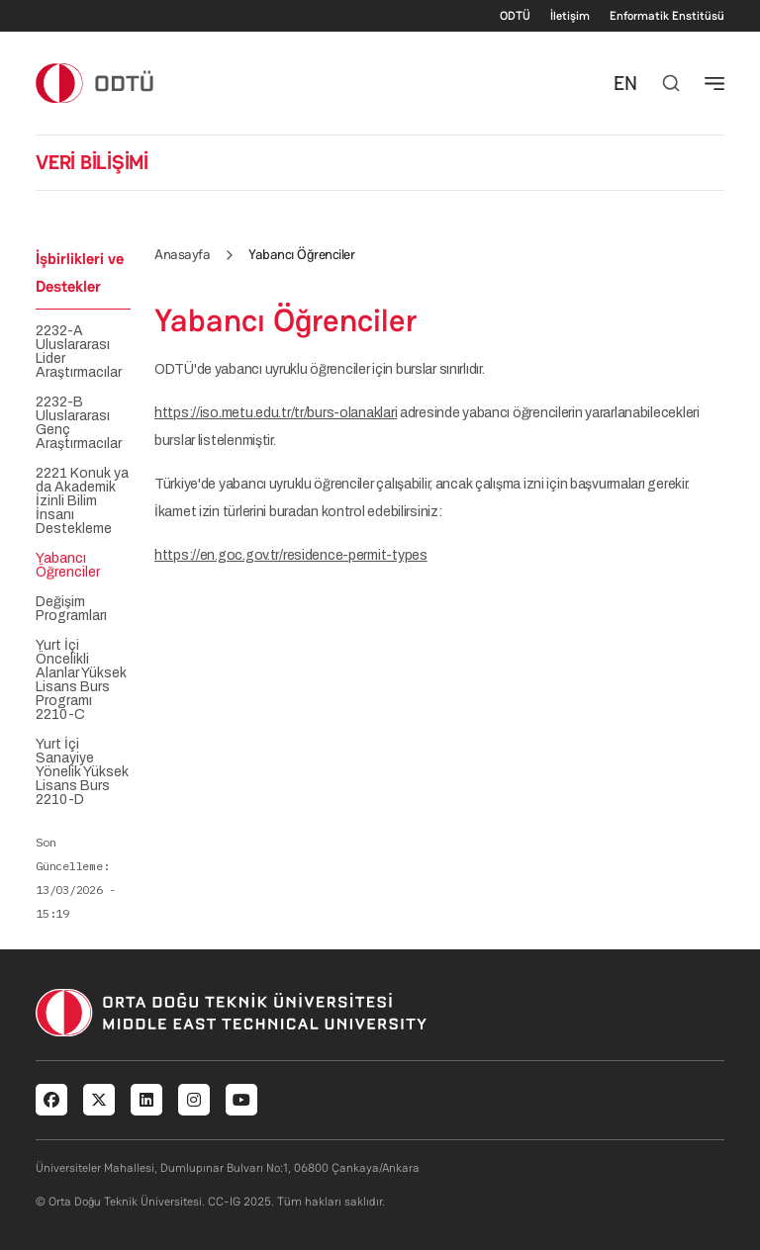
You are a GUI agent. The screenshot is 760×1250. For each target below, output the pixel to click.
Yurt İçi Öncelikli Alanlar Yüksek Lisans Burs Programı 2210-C (81, 680)
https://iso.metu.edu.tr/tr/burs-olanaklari (275, 412)
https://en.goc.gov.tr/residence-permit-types (291, 555)
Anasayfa (182, 254)
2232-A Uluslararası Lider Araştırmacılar (79, 352)
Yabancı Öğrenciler (68, 566)
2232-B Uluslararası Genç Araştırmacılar (79, 423)
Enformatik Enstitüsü (667, 16)
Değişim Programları (71, 609)
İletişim (570, 16)
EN (625, 83)
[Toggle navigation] (714, 83)
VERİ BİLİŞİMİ (92, 162)
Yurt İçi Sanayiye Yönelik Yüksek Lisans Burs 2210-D (82, 772)
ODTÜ (515, 16)
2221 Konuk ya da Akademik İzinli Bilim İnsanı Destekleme (82, 501)
